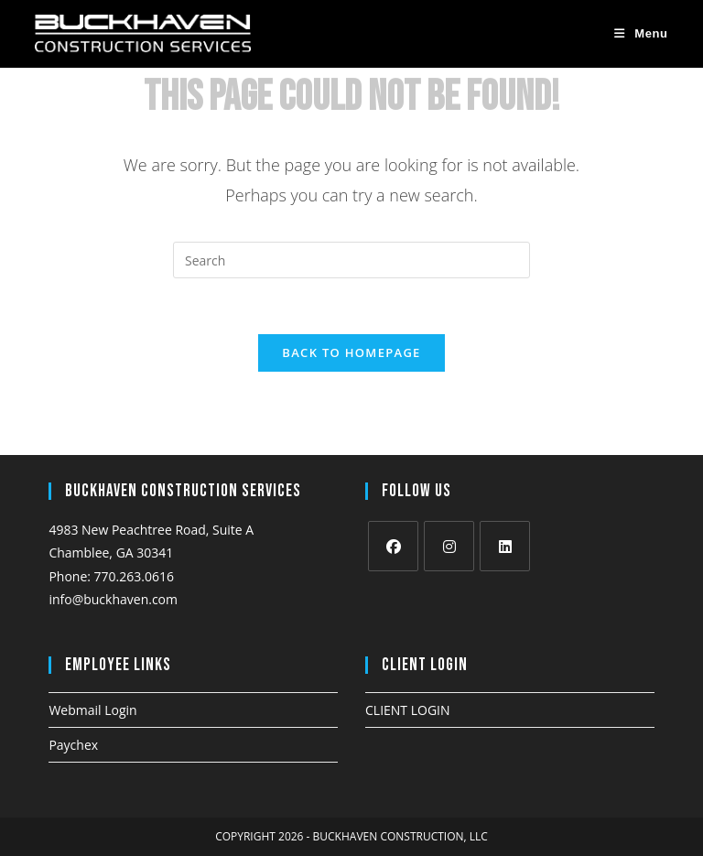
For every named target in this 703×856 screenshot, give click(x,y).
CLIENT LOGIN (407, 710)
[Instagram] (449, 546)
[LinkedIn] (505, 546)
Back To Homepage (351, 352)
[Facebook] (393, 546)
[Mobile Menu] (640, 33)
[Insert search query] (351, 260)
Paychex (73, 744)
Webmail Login (92, 710)
